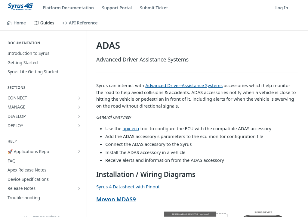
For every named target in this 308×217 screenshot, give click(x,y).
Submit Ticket (154, 8)
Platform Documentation (68, 8)
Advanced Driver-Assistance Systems (184, 85)
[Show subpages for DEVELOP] (79, 116)
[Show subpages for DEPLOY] (79, 125)
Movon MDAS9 (116, 199)
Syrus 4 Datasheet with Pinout (128, 187)
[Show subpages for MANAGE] (79, 107)
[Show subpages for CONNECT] (79, 98)
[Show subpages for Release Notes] (79, 188)
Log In (281, 8)
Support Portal (117, 8)
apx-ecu (131, 128)
